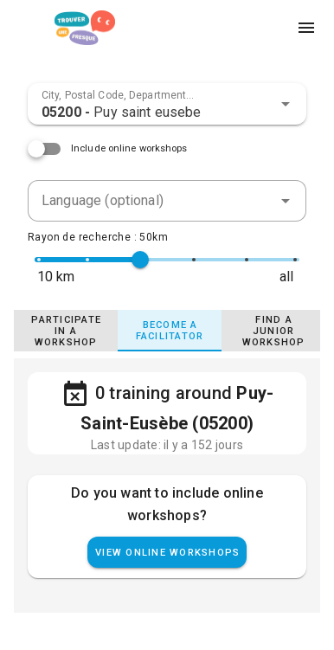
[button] (285, 103)
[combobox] (167, 104)
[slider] (140, 259)
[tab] (66, 330)
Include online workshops (129, 148)
